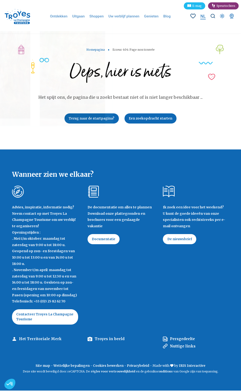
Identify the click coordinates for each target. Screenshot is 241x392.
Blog (164, 16)
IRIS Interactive (194, 367)
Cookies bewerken (109, 367)
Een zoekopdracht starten (151, 119)
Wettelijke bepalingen (70, 367)
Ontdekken (64, 16)
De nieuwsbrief (180, 240)
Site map (40, 367)
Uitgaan (82, 16)
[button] (10, 384)
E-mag (197, 6)
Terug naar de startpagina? (90, 119)
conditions (165, 372)
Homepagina (95, 49)
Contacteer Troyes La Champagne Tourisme (36, 317)
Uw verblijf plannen (124, 16)
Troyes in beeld (110, 340)
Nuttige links (183, 347)
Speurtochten (226, 6)
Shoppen (99, 16)
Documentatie (104, 240)
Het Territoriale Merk (41, 340)
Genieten (149, 16)
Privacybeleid (139, 367)
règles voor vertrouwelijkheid (113, 372)
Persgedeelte (183, 340)
